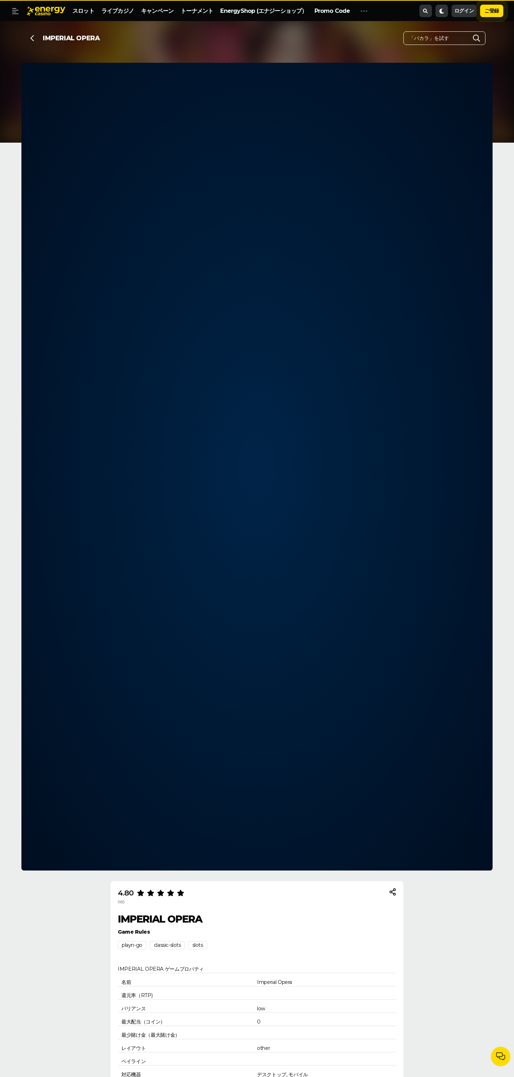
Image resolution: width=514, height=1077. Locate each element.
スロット (83, 10)
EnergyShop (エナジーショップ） (263, 10)
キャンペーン (157, 10)
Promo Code (332, 10)
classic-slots (167, 945)
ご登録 (491, 10)
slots (197, 945)
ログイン (464, 10)
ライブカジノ (117, 10)
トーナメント (197, 10)
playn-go (132, 945)
